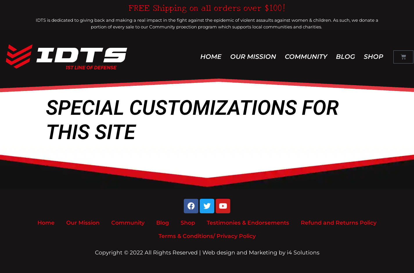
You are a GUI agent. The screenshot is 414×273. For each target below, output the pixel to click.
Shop (373, 57)
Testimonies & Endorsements (248, 222)
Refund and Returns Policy (339, 222)
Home (211, 57)
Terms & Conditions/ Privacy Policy (207, 236)
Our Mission (253, 57)
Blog (345, 57)
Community (306, 57)
